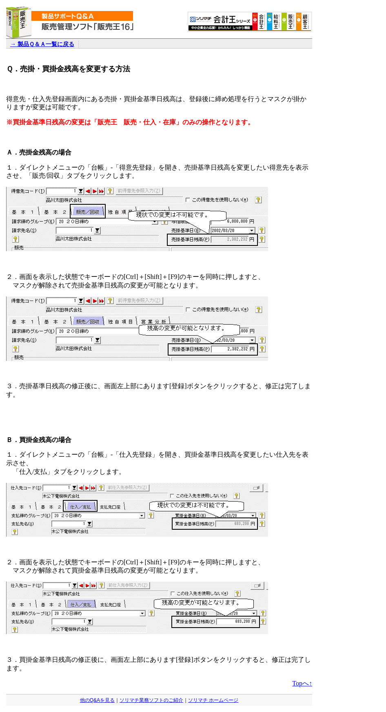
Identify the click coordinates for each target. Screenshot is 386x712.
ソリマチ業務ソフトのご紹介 (151, 700)
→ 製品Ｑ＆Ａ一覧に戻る (42, 44)
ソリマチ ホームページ (213, 700)
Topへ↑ (302, 683)
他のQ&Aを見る (97, 700)
